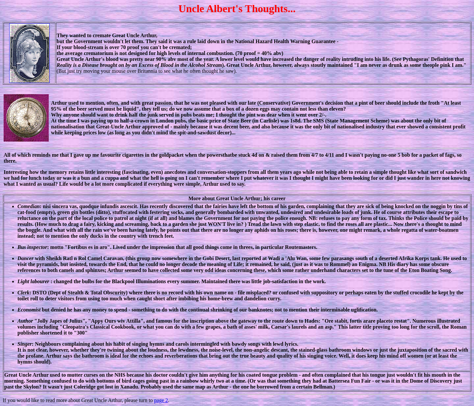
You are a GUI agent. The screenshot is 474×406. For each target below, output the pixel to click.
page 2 (161, 400)
